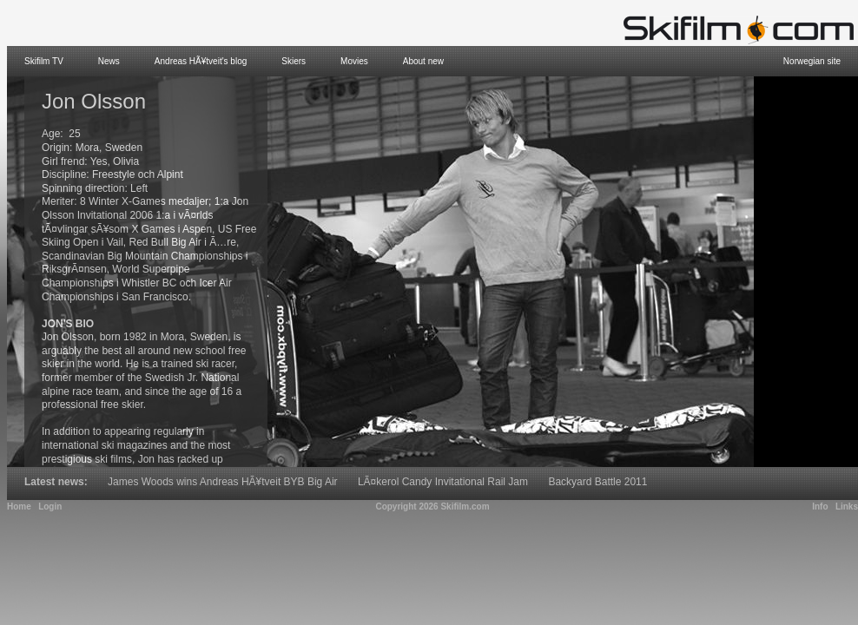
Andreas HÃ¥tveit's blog (201, 61)
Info (820, 506)
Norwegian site (812, 61)
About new (423, 61)
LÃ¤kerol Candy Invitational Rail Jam (443, 482)
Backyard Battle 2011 (597, 482)
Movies (354, 61)
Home (19, 506)
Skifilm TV (43, 61)
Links (846, 506)
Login (50, 506)
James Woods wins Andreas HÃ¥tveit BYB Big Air (223, 482)
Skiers (293, 61)
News (109, 61)
